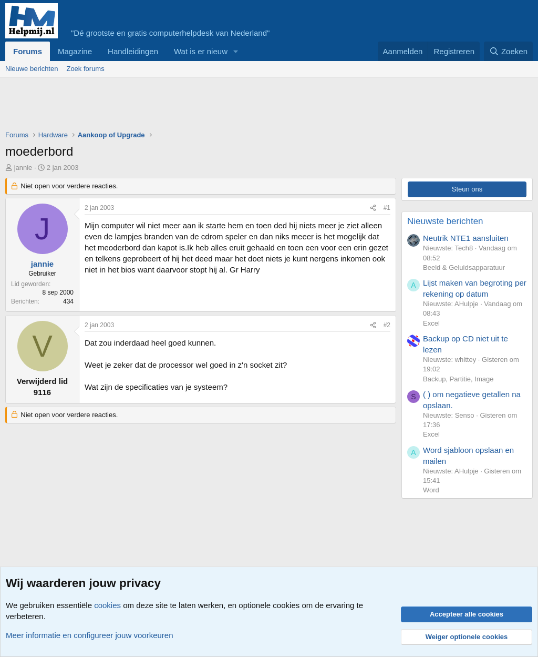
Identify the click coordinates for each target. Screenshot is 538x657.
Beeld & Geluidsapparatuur (464, 267)
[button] (236, 51)
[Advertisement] (196, 106)
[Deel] (373, 208)
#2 (387, 325)
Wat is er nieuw (200, 51)
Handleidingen (133, 51)
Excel (431, 323)
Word (431, 490)
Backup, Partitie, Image (458, 379)
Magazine (75, 51)
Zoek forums (85, 69)
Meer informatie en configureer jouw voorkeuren (89, 635)
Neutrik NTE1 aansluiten (466, 238)
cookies (107, 605)
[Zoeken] (508, 51)
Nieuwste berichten (445, 221)
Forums (27, 51)
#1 (387, 207)
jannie (23, 167)
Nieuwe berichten (31, 69)
